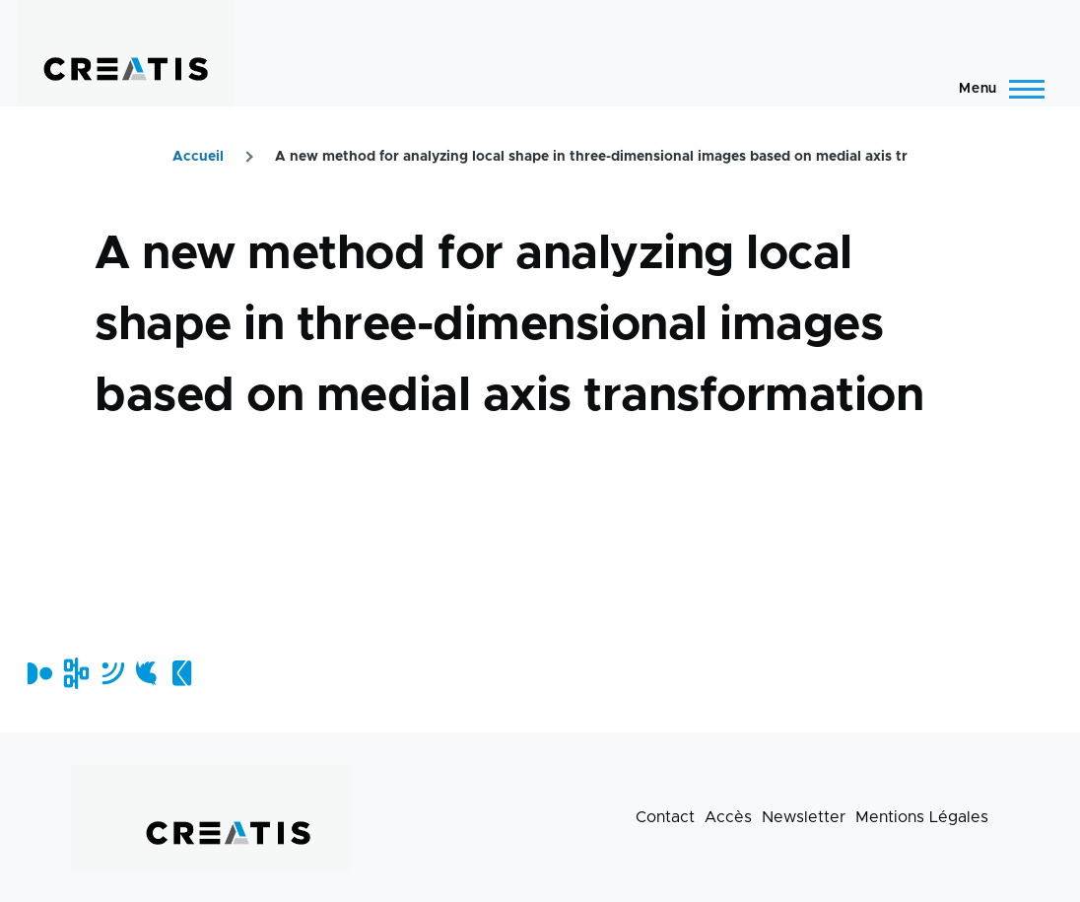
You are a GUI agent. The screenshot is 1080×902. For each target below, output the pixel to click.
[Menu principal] (995, 88)
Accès (728, 817)
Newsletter (803, 817)
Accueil (198, 157)
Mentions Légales (921, 817)
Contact (665, 817)
